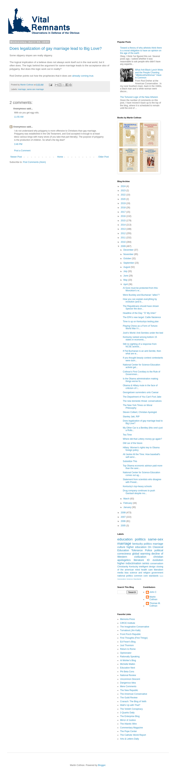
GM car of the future (132, 443)
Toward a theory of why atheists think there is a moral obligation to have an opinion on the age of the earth (141, 50)
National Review (128, 675)
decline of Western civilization (140, 555)
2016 (123, 216)
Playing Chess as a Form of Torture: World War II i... (140, 327)
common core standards (146, 576)
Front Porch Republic (130, 634)
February (128, 503)
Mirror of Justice (128, 720)
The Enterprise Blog (130, 716)
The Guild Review (129, 697)
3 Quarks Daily (127, 712)
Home (60, 157)
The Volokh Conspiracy (131, 709)
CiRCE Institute (127, 623)
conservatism (156, 563)
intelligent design (147, 566)
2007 (123, 517)
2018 (123, 207)
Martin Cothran (153, 598)
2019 (123, 203)
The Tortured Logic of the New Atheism (139, 97)
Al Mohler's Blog (128, 660)
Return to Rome (128, 649)
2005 (123, 525)
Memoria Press (127, 619)
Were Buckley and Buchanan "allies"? (141, 295)
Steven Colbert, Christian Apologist (140, 412)
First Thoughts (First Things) (134, 638)
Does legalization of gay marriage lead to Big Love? (56, 48)
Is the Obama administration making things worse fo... (140, 380)
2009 (123, 246)
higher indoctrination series (133, 563)
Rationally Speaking (130, 656)
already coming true (83, 75)
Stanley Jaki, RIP (131, 416)
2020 (123, 199)
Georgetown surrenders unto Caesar (141, 392)
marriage (22, 89)
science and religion (140, 572)
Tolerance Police (141, 550)
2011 (123, 237)
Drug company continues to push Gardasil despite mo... (139, 491)
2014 (123, 224)
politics (140, 539)
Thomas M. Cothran (155, 604)
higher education (136, 547)
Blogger (101, 765)
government (157, 572)
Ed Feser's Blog (127, 641)
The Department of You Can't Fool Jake (142, 397)
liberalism (158, 569)
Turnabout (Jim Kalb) (130, 630)
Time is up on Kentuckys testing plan (141, 321)
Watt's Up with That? (130, 705)
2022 (123, 194)
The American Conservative (133, 694)
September (129, 263)
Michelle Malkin (127, 664)
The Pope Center (128, 731)
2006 (123, 521)
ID (148, 560)
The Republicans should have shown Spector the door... (141, 307)
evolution (158, 560)
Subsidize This (130, 461)
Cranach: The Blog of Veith (133, 701)
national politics (125, 576)
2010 (123, 242)
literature (139, 560)
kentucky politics (142, 543)
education (125, 539)
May (125, 280)
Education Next (127, 667)
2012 (123, 233)
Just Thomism (127, 645)
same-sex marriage (35, 89)
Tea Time (127, 434)
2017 (123, 212)
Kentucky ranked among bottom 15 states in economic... (140, 338)
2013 (123, 229)
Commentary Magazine (131, 727)
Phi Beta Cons (127, 671)
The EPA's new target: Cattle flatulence (142, 317)
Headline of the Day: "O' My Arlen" (139, 313)
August (127, 267)
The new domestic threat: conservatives (142, 401)
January (127, 507)
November (128, 254)
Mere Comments (128, 686)
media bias (123, 572)
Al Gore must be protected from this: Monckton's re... (140, 289)
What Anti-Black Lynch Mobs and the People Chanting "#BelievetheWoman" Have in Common (149, 74)
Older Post (103, 157)
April (125, 284)
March (126, 498)
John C (153, 592)
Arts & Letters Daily (129, 739)
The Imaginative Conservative (134, 626)
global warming (141, 553)
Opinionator (125, 653)
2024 (123, 186)
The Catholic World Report (133, 735)
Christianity (122, 566)
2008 (123, 512)
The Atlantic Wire (128, 724)
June (126, 275)
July (125, 271)
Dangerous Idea (128, 682)
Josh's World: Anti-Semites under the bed (143, 333)
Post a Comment (22, 150)
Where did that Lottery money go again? (142, 439)
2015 (123, 220)
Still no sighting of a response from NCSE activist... (140, 345)
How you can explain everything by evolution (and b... (140, 300)
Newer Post (16, 157)
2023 (123, 190)
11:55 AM (18, 117)
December (128, 250)
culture (121, 547)
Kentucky (133, 566)
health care (147, 569)
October (127, 258)
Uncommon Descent (130, 679)
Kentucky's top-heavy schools (137, 486)
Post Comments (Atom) (34, 162)
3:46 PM (18, 144)
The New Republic (129, 690)
